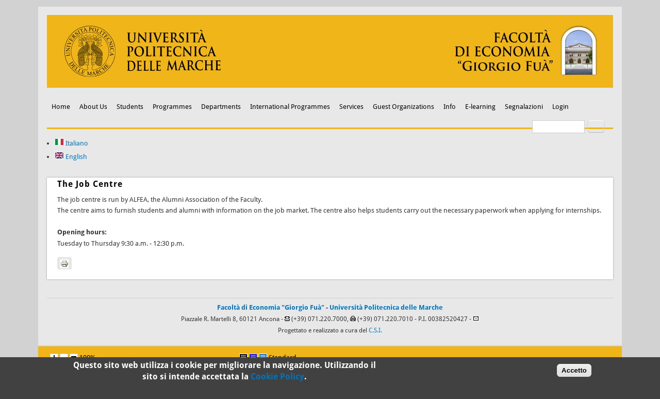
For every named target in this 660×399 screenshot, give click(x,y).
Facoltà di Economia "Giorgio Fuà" (270, 307)
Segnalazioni (524, 106)
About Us (93, 106)
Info (449, 106)
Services (351, 106)
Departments (221, 106)
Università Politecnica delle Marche (386, 307)
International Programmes (290, 106)
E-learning (480, 106)
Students (130, 106)
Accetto (574, 372)
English (71, 157)
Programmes (172, 106)
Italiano (71, 143)
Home (61, 106)
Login (560, 106)
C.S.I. (375, 330)
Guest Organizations (403, 106)
